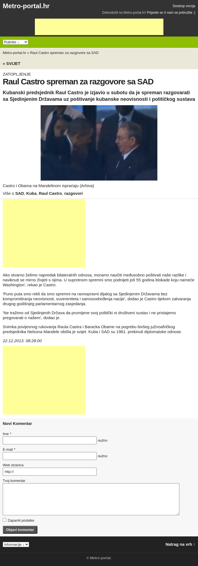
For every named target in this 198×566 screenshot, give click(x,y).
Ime (7, 434)
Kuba (31, 193)
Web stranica (13, 465)
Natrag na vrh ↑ (180, 544)
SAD (19, 193)
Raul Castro (50, 193)
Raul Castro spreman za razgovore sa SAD (64, 53)
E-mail (9, 449)
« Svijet (11, 63)
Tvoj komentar (14, 481)
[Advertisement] (99, 27)
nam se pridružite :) (181, 13)
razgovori (73, 193)
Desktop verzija (184, 6)
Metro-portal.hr (26, 6)
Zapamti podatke (18, 520)
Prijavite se (155, 13)
